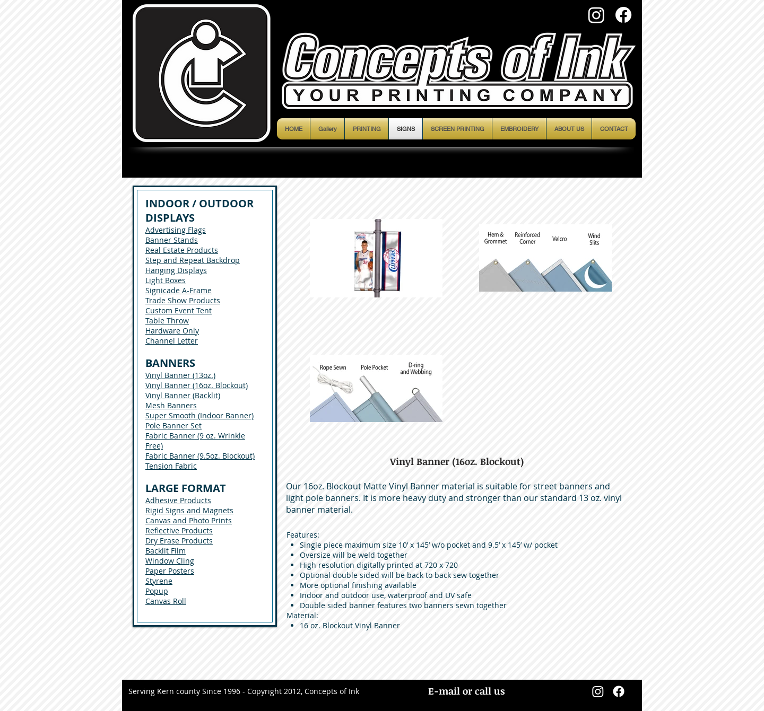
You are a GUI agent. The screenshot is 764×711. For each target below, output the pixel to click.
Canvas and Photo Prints (188, 520)
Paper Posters (169, 571)
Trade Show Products (182, 300)
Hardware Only (172, 331)
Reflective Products (179, 530)
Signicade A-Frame (178, 290)
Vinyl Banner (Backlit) (182, 395)
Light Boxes (165, 280)
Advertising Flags (175, 230)
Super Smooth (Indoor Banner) (199, 415)
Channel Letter (171, 341)
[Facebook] (623, 14)
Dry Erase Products (179, 541)
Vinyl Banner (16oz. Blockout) (196, 385)
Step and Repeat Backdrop (192, 260)
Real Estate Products (181, 250)
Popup (156, 591)
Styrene (158, 581)
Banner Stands (171, 240)
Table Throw (167, 320)
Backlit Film (165, 551)
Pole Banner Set (173, 425)
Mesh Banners (171, 405)
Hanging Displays (176, 270)
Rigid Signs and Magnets (189, 510)
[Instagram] (596, 14)
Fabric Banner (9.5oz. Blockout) (200, 456)
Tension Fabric (171, 466)
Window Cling (169, 561)
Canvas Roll (165, 601)
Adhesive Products (178, 500)
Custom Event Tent (178, 310)
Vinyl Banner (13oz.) (180, 375)
